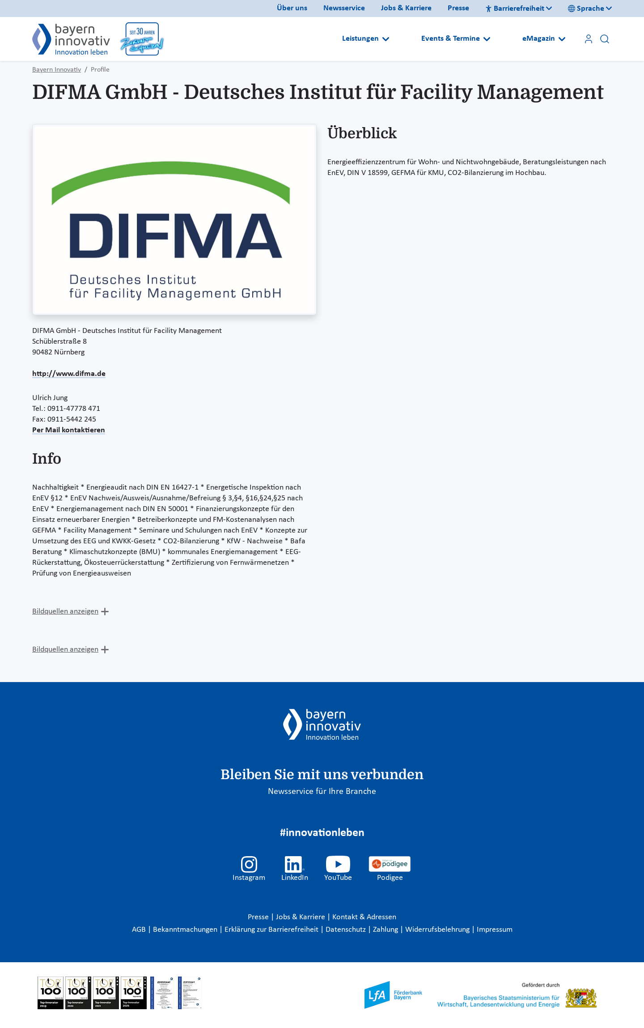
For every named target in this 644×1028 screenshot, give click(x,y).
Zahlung (386, 930)
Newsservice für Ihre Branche (322, 791)
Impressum (495, 930)
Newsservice (344, 8)
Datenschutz (347, 930)
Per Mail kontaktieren (68, 430)
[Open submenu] (385, 39)
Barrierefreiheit (514, 8)
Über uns (292, 8)
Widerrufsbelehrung (438, 930)
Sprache (586, 8)
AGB (140, 930)
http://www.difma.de (69, 374)
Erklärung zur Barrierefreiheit (272, 930)
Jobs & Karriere (406, 8)
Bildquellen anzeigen (65, 611)
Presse (458, 8)
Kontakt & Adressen (364, 917)
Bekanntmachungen (186, 930)
